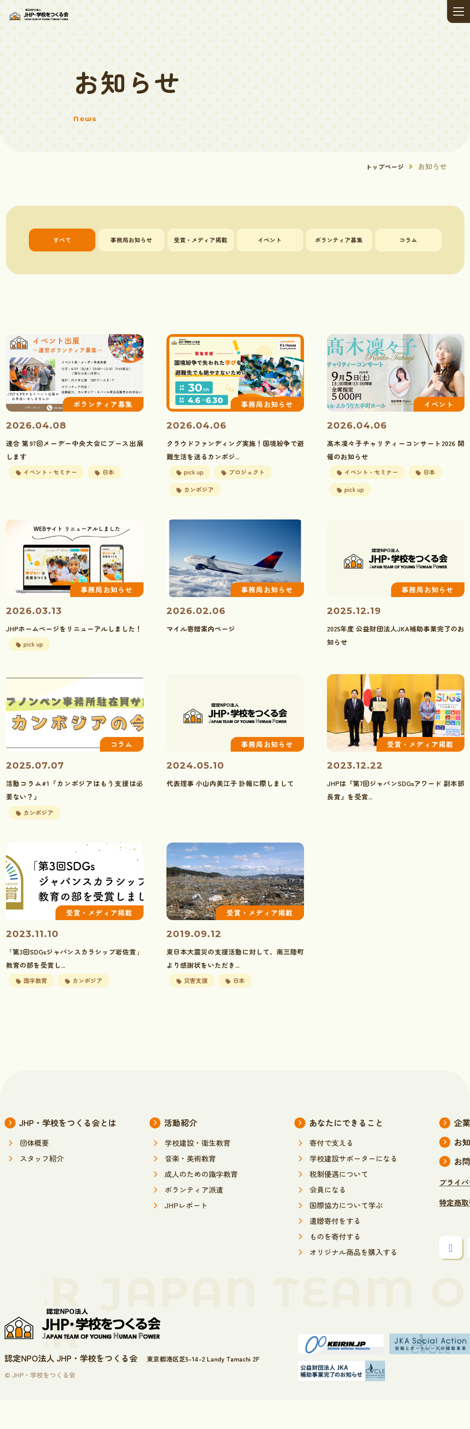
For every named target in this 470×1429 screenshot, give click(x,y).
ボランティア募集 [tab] (338, 240)
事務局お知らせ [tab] (131, 240)
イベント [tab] (269, 240)
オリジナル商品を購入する (354, 1281)
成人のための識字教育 (201, 1203)
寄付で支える (332, 1172)
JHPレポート (186, 1234)
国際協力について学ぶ (346, 1234)
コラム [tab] (408, 240)
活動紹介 (180, 1152)
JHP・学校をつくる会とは (67, 1152)
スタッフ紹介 (42, 1187)
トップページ (382, 166)
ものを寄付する (335, 1265)
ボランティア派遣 (194, 1218)
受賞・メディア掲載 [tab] (201, 240)
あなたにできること (346, 1152)
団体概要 (34, 1172)
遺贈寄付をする (335, 1250)
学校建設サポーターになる (354, 1187)
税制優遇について (339, 1203)
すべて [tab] (62, 240)
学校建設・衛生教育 (198, 1172)
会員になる (328, 1218)
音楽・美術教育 (190, 1187)
